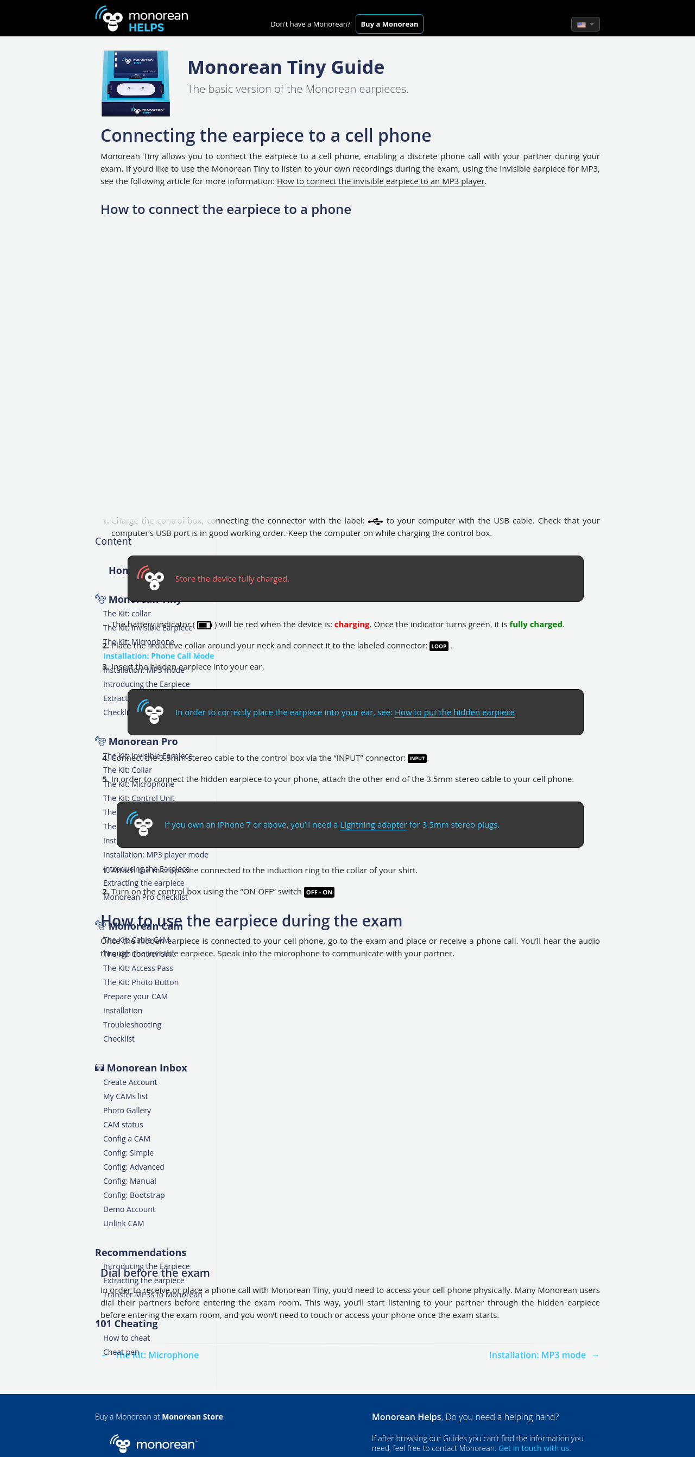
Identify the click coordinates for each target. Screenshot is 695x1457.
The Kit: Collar (127, 770)
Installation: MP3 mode (144, 670)
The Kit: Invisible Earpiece (148, 627)
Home (123, 570)
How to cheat (126, 1338)
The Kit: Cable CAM (136, 940)
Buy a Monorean (389, 24)
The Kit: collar (127, 613)
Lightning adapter (373, 824)
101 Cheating (126, 1323)
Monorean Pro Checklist (145, 897)
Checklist (119, 712)
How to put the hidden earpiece (455, 712)
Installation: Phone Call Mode (158, 656)
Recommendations (140, 1252)
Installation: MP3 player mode (155, 854)
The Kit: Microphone (138, 641)
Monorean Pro (143, 741)
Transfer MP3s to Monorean (153, 1294)
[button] (585, 24)
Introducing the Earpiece (146, 684)
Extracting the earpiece (144, 883)
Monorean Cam (146, 925)
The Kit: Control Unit (139, 798)
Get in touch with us (533, 1448)
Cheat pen (121, 1352)
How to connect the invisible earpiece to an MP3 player (381, 180)
